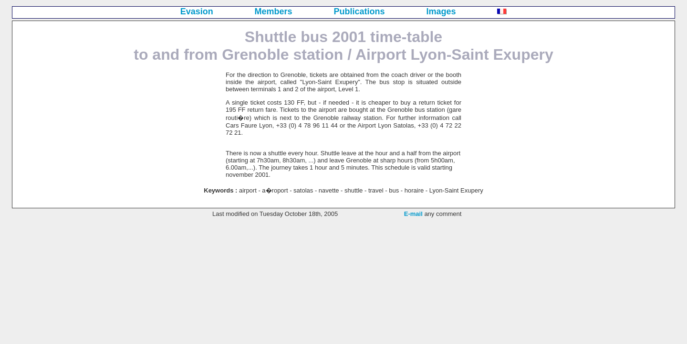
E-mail (413, 213)
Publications (359, 11)
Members (273, 11)
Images (441, 11)
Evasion (196, 11)
